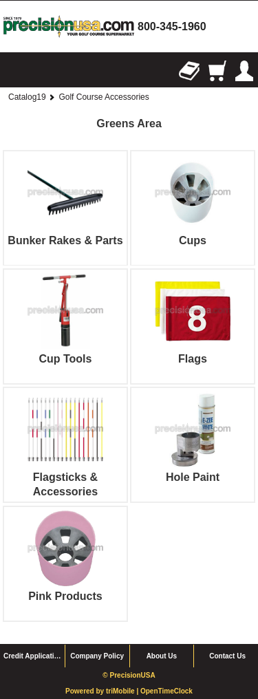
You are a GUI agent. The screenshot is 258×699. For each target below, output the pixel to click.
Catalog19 (27, 97)
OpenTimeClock (166, 691)
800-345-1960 (172, 26)
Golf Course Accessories (103, 97)
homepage (69, 26)
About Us (162, 656)
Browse (14, 71)
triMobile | (123, 691)
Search (41, 71)
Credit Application (33, 656)
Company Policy (97, 656)
